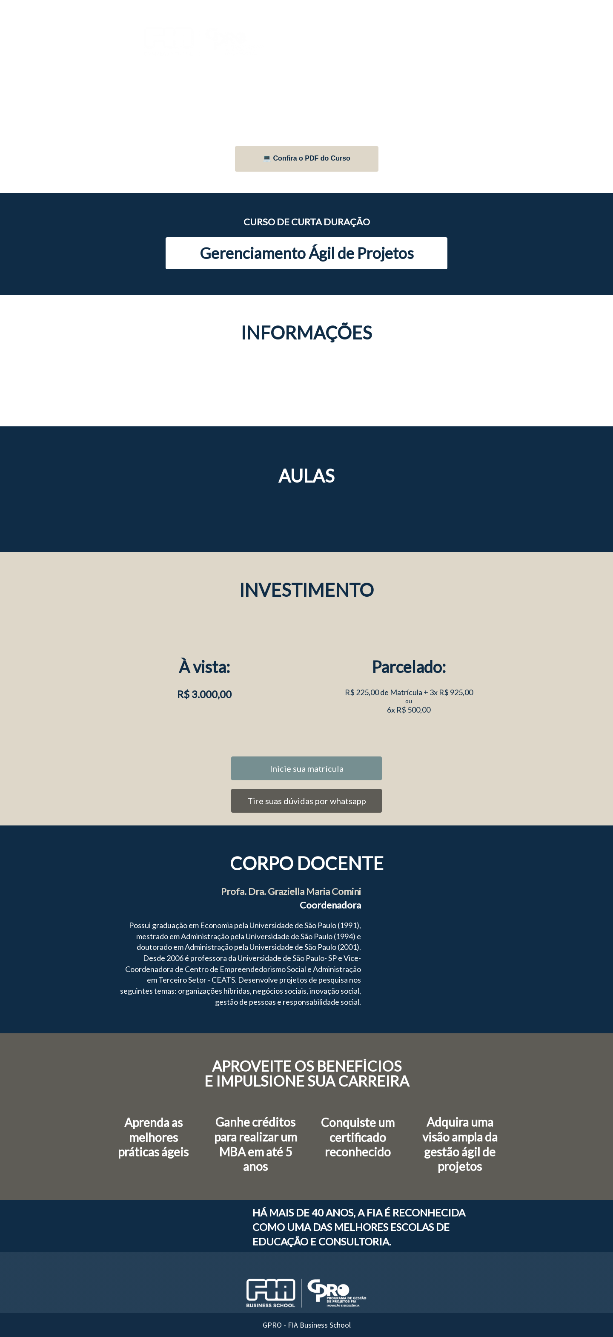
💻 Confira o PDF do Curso (306, 158)
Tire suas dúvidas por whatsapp (306, 801)
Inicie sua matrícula (307, 768)
